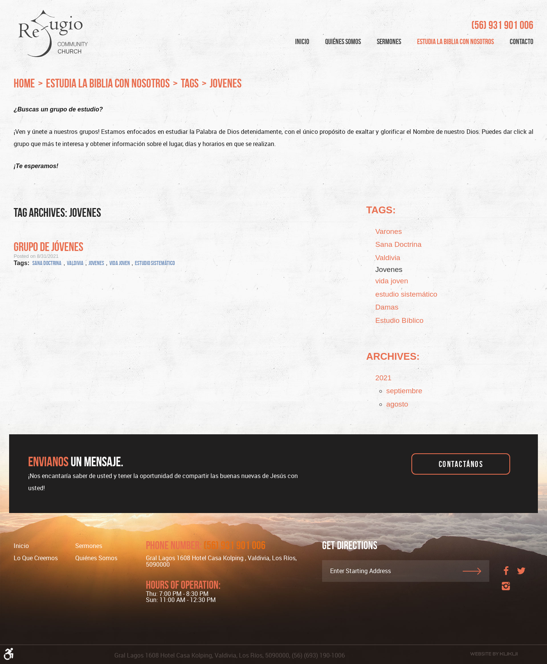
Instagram (506, 589)
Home (24, 83)
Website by (494, 654)
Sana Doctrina (47, 263)
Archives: (393, 356)
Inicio (302, 41)
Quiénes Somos (343, 41)
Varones (388, 231)
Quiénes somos (96, 558)
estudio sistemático (155, 263)
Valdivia (75, 263)
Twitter (521, 573)
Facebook (506, 573)
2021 (383, 378)
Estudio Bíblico (399, 320)
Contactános (461, 464)
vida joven (119, 263)
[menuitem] (302, 42)
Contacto (521, 41)
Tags (190, 83)
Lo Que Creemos (36, 558)
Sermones (389, 41)
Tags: (381, 210)
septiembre (404, 391)
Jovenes (226, 83)
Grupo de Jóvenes (48, 247)
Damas (386, 307)
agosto (397, 404)
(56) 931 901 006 (502, 25)
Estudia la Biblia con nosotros (455, 41)
